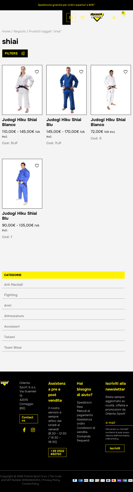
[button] (28, 419)
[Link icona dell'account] (106, 20)
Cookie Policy (30, 483)
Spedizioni (84, 402)
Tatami (9, 343)
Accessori (11, 332)
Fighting (10, 301)
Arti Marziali (13, 290)
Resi (80, 407)
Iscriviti (115, 448)
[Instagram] (33, 430)
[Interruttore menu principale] (8, 20)
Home (6, 37)
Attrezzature (14, 322)
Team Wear (13, 353)
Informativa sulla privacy (117, 437)
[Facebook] (24, 430)
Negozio (20, 37)
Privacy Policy (51, 480)
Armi (7, 311)
